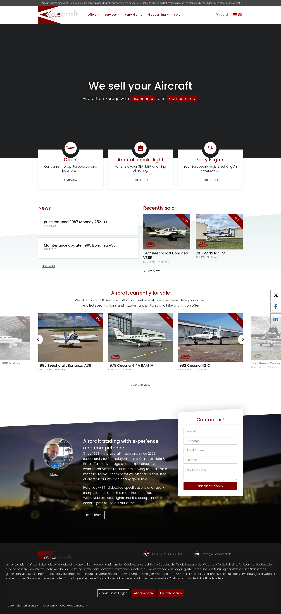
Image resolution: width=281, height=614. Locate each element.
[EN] (240, 14)
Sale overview (140, 388)
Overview (70, 183)
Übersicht (48, 269)
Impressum (48, 605)
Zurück (38, 342)
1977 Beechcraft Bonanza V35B (165, 258)
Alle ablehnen (143, 593)
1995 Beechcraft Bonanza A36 (64, 368)
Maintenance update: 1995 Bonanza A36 (80, 248)
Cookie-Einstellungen (112, 593)
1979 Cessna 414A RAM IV (130, 368)
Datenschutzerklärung (22, 605)
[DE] (235, 14)
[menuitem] (93, 14)
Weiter (243, 342)
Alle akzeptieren (172, 593)
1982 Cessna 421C (194, 368)
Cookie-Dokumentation (74, 605)
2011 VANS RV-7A (211, 256)
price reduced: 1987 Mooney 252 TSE (76, 224)
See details (140, 183)
